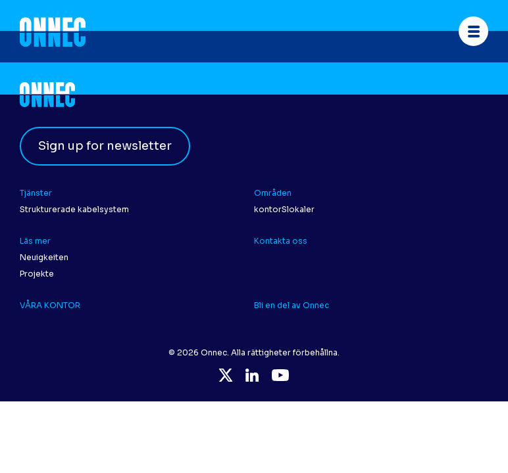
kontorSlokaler (284, 209)
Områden (273, 193)
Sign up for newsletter (105, 146)
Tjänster (36, 193)
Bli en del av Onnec (291, 305)
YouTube (280, 375)
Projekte (37, 274)
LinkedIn (252, 375)
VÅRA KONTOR (50, 305)
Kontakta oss (281, 241)
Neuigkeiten (44, 257)
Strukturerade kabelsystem (74, 209)
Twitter (225, 375)
